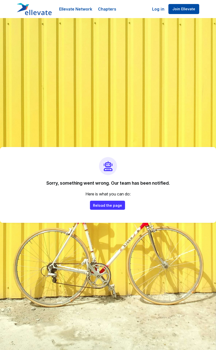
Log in (158, 9)
